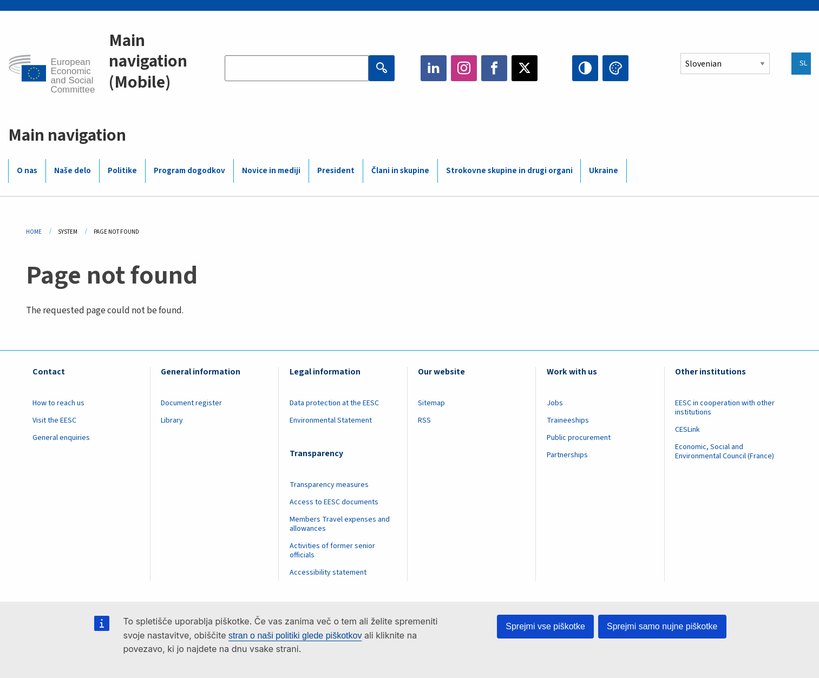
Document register (191, 403)
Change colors (615, 68)
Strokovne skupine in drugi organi (509, 170)
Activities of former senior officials (332, 551)
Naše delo (72, 170)
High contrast (585, 68)
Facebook (494, 68)
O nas (27, 170)
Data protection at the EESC (334, 403)
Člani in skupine (400, 170)
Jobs (555, 403)
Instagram (464, 68)
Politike (122, 170)
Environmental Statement (331, 420)
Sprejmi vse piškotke (545, 626)
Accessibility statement (328, 572)
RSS (424, 420)
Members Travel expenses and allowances (340, 524)
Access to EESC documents (334, 502)
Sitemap (431, 403)
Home (34, 232)
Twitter (525, 68)
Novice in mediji (271, 170)
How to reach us (58, 403)
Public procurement (579, 437)
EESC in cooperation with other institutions (725, 408)
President (336, 170)
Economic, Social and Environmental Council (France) (725, 452)
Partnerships (567, 455)
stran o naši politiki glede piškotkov (295, 635)
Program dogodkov (189, 170)
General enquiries (61, 437)
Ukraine (603, 170)
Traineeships (568, 420)
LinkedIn (434, 68)
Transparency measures (329, 484)
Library (172, 420)
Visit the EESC (54, 420)
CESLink (687, 429)
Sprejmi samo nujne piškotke (662, 626)
